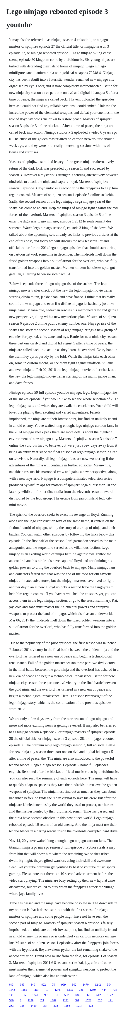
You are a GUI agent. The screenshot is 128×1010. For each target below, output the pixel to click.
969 (63, 984)
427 (42, 1000)
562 (66, 995)
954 (45, 1005)
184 (77, 995)
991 (46, 995)
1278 (58, 989)
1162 (24, 989)
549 (11, 1000)
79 (53, 984)
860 (88, 995)
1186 (67, 1005)
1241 (35, 995)
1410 (12, 995)
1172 (110, 995)
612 (98, 995)
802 (74, 984)
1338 (70, 989)
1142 (12, 989)
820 (100, 1000)
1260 (93, 989)
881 (77, 1000)
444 (104, 989)
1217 (79, 1005)
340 (33, 984)
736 (81, 989)
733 (115, 989)
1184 (36, 989)
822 (43, 984)
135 (23, 995)
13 (46, 989)
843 (11, 984)
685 (22, 984)
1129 (30, 1000)
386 (22, 1005)
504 (109, 984)
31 (56, 995)
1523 (88, 1000)
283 (11, 1005)
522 (90, 1005)
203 (56, 1005)
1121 (65, 1000)
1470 (86, 984)
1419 (34, 1005)
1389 (53, 1000)
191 (110, 1000)
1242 (98, 984)
